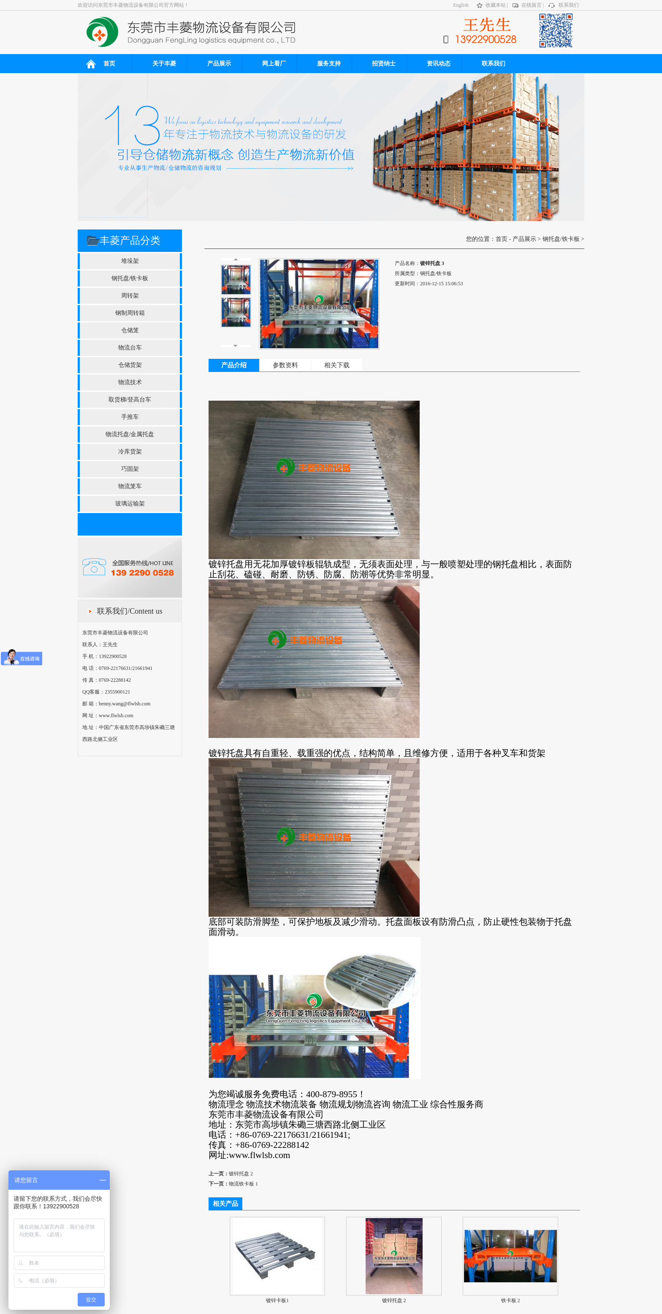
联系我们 (569, 5)
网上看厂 (274, 63)
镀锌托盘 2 (241, 1174)
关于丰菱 (164, 63)
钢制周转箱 (130, 313)
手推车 (130, 417)
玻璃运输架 (130, 503)
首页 (109, 63)
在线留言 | (532, 5)
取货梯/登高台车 (130, 399)
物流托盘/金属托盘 (130, 434)
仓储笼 (130, 330)
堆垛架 (130, 261)
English (461, 5)
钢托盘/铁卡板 (130, 278)
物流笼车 (130, 486)
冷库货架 (130, 451)
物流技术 (130, 382)
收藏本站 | (497, 5)
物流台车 (130, 347)
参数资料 (285, 365)
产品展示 (219, 63)
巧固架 (130, 469)
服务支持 (329, 63)
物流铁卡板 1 (243, 1184)
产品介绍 (234, 365)
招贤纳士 (384, 63)
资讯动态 (438, 63)
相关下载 (337, 365)
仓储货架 (130, 365)
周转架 (130, 295)
